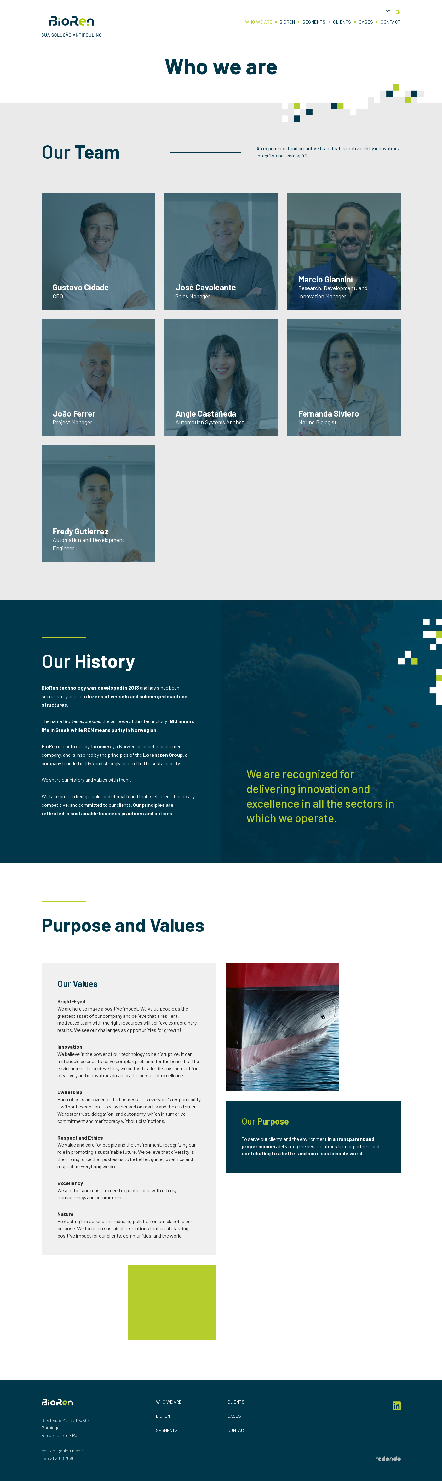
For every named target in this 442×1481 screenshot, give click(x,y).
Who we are (258, 22)
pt (388, 11)
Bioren (287, 22)
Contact (391, 22)
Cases (366, 22)
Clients (342, 22)
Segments (313, 22)
